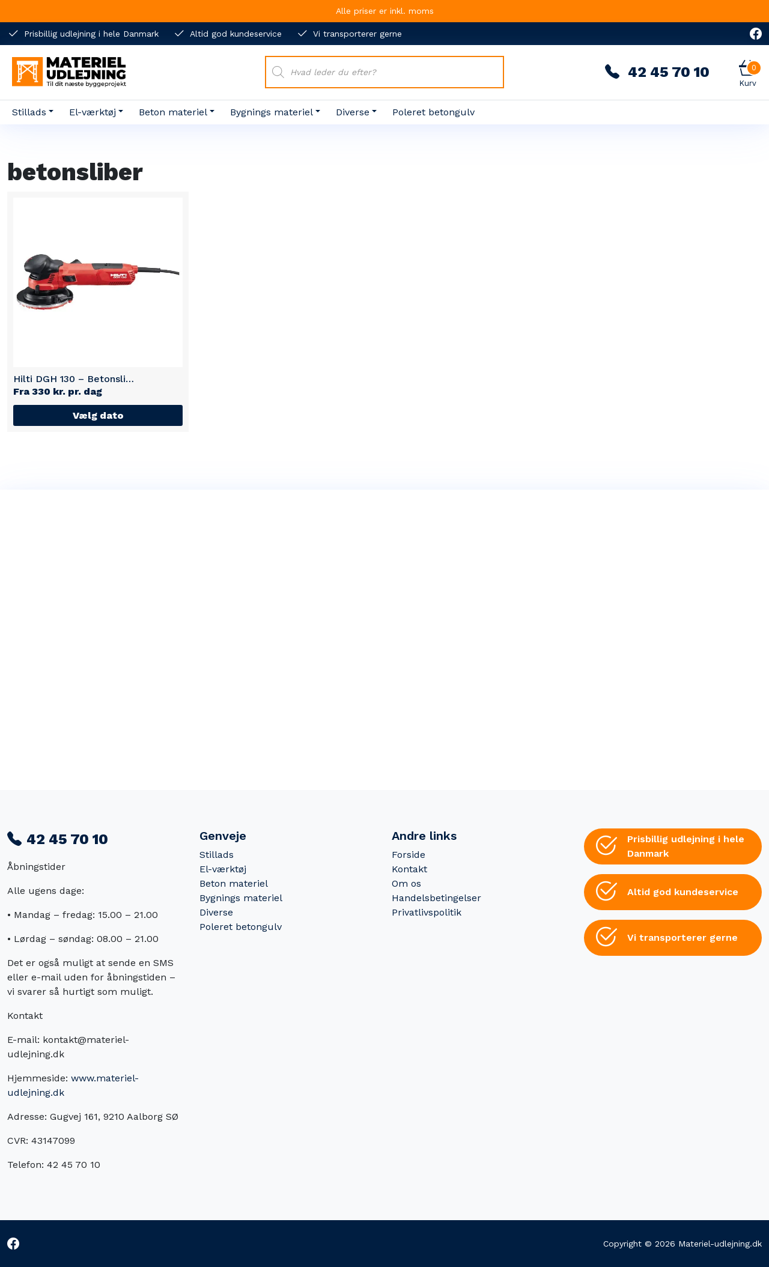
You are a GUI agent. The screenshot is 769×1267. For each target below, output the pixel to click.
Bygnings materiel (271, 112)
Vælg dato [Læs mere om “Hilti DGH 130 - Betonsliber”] (98, 415)
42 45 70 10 (657, 72)
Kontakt (409, 869)
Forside (408, 854)
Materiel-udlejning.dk (720, 1243)
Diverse (352, 112)
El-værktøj (92, 112)
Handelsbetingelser (436, 898)
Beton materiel (173, 112)
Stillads (29, 112)
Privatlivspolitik (426, 912)
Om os (406, 883)
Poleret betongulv (433, 112)
